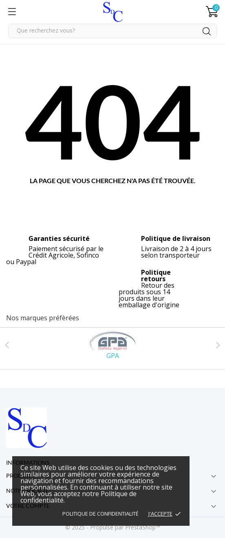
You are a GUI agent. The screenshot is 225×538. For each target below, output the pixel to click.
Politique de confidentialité (100, 513)
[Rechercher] (112, 31)
